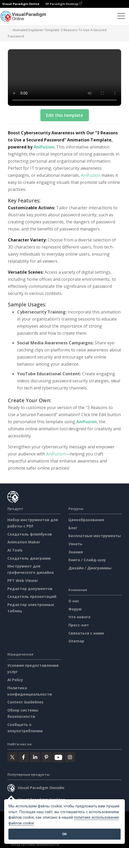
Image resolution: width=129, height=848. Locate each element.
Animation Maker (23, 541)
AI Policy (15, 679)
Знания (75, 551)
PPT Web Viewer (22, 580)
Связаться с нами (86, 633)
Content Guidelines (25, 702)
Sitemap (76, 640)
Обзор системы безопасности (34, 844)
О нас (73, 600)
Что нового (79, 616)
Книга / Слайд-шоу (87, 559)
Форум (75, 609)
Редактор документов (29, 588)
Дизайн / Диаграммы (89, 567)
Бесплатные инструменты (94, 535)
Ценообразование (86, 519)
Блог (72, 527)
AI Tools (15, 550)
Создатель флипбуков (29, 534)
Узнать (75, 543)
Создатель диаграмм (29, 558)
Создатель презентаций (31, 596)
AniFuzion (44, 147)
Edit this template (64, 115)
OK (64, 834)
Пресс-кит (78, 625)
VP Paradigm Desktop (63, 4)
